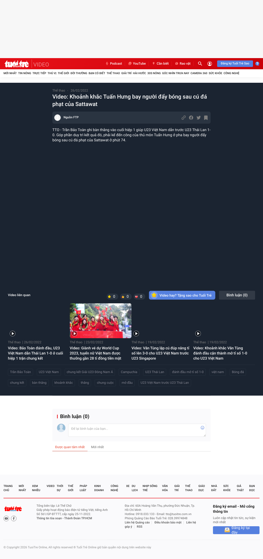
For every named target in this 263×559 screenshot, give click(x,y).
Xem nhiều (36, 488)
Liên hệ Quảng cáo (137, 522)
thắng (85, 383)
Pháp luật (83, 488)
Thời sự (60, 488)
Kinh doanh (99, 488)
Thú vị (51, 73)
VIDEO (41, 64)
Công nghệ (231, 73)
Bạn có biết (97, 73)
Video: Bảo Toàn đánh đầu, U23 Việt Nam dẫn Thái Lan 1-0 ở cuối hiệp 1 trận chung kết (35, 353)
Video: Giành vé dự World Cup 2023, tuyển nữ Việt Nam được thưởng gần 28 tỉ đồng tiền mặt (95, 353)
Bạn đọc (252, 488)
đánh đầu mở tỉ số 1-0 (188, 372)
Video (50, 486)
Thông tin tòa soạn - (50, 518)
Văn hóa (165, 488)
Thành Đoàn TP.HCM (78, 518)
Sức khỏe (215, 73)
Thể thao (113, 73)
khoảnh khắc (63, 383)
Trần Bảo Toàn (20, 372)
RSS (139, 527)
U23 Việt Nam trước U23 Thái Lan (165, 383)
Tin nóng (24, 73)
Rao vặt (183, 63)
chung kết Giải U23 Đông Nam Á (90, 372)
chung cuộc (105, 383)
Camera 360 (199, 73)
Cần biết (160, 63)
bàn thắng (39, 383)
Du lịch (135, 488)
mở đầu (127, 383)
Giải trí (126, 73)
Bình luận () (237, 295)
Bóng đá (238, 372)
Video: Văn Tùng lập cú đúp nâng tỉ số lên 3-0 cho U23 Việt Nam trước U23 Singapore (160, 353)
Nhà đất (214, 488)
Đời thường (79, 73)
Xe (127, 486)
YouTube (137, 63)
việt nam (218, 372)
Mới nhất (10, 73)
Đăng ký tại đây (241, 530)
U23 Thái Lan (154, 372)
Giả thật (240, 488)
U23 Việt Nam (49, 372)
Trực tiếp (39, 73)
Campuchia (129, 372)
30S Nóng (154, 73)
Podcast (113, 63)
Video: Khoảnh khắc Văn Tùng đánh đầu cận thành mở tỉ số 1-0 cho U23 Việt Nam (220, 353)
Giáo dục (202, 488)
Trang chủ (8, 488)
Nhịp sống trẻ (150, 488)
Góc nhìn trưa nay (175, 73)
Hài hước (139, 73)
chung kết (17, 383)
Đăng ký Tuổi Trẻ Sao (235, 63)
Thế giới (63, 73)
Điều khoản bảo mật (168, 522)
